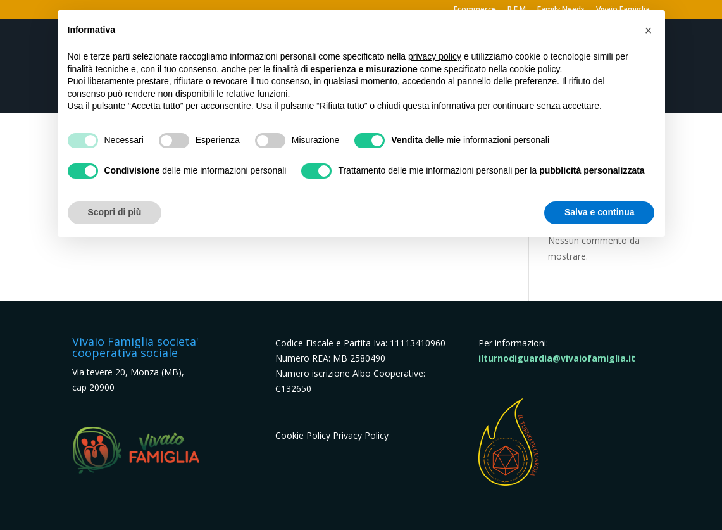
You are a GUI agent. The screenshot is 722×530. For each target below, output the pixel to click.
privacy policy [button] (434, 56)
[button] (648, 30)
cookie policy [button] (534, 69)
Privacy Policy (361, 435)
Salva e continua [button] (599, 212)
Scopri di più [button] (115, 212)
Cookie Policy (302, 435)
